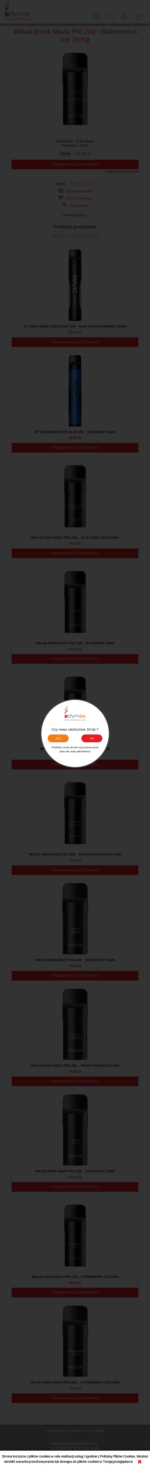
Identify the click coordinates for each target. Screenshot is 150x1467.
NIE (92, 738)
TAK (58, 738)
